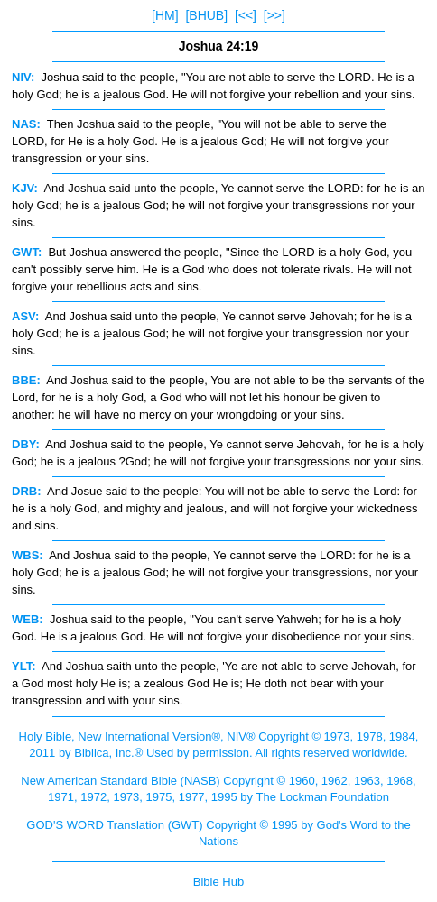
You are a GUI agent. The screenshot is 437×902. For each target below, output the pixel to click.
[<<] (245, 15)
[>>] (274, 15)
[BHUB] (206, 15)
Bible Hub (218, 881)
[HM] (165, 15)
